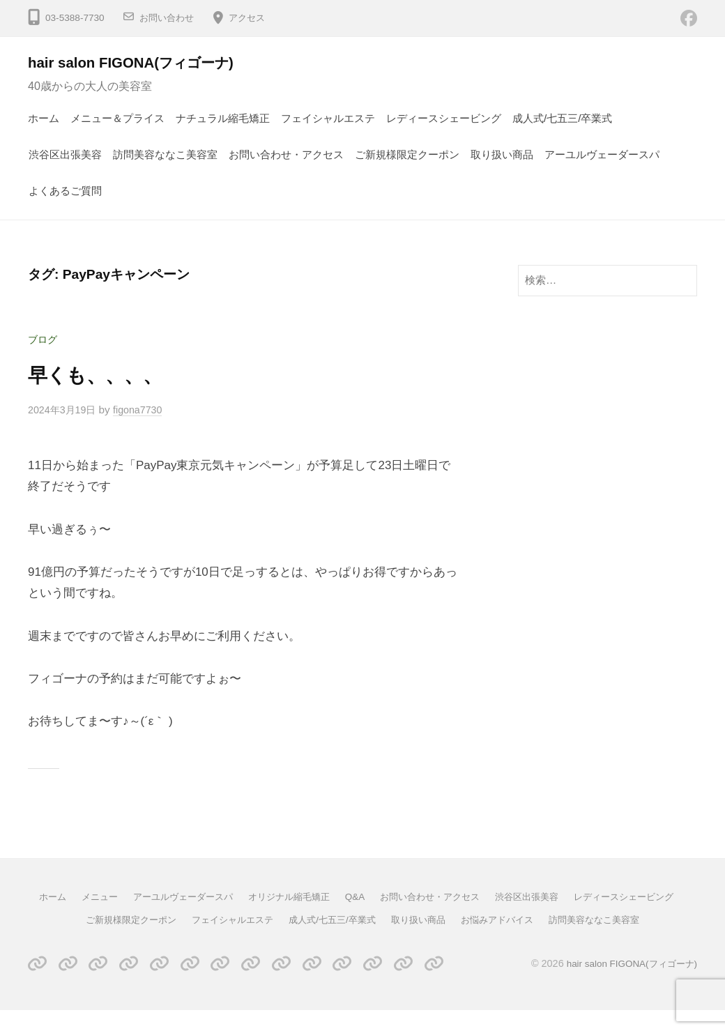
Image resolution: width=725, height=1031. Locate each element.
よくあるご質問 (65, 191)
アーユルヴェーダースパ (601, 154)
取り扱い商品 (502, 154)
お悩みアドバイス (617, 918)
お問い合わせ (168, 18)
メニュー (144, 896)
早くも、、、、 (104, 374)
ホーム (43, 118)
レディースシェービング (443, 118)
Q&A (416, 896)
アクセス (252, 18)
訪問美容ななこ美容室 (165, 154)
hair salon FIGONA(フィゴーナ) (142, 62)
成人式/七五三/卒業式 (562, 118)
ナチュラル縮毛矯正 (223, 118)
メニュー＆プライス (117, 118)
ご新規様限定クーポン (407, 154)
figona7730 (144, 409)
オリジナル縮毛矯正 (346, 896)
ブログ (43, 339)
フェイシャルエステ (328, 118)
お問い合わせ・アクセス (286, 154)
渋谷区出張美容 (65, 154)
